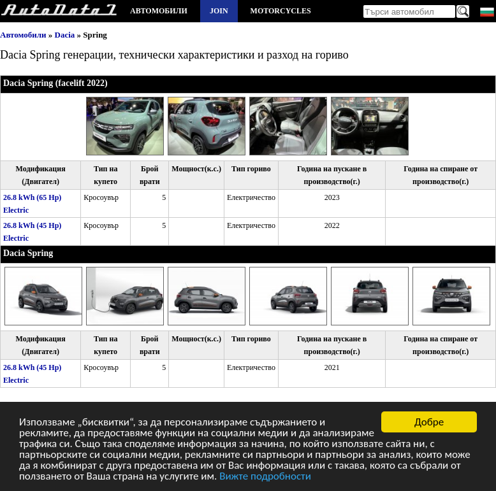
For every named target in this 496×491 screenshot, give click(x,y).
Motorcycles (281, 10)
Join (219, 10)
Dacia (65, 34)
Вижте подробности (265, 477)
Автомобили (158, 10)
